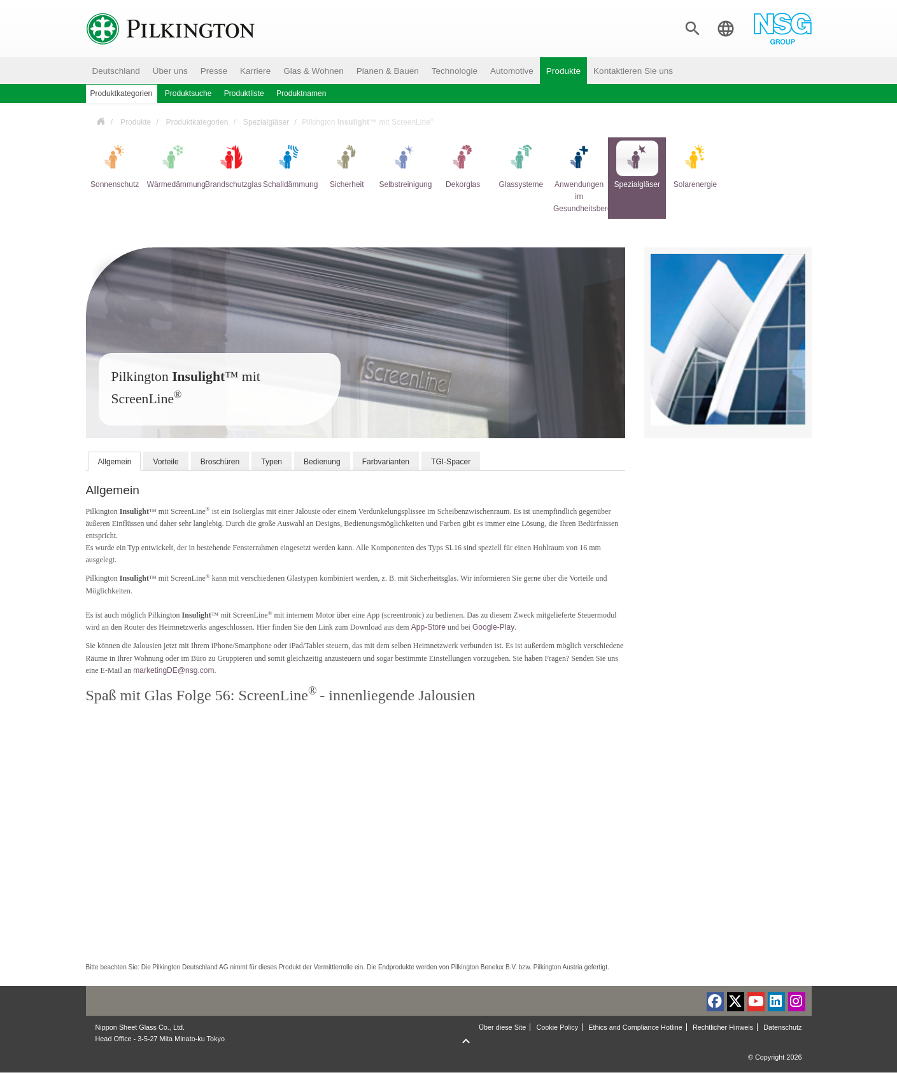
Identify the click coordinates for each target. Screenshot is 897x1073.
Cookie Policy (557, 1027)
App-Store (428, 627)
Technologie (454, 71)
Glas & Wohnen (313, 71)
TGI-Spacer (450, 461)
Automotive (511, 71)
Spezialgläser (266, 122)
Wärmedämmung (173, 165)
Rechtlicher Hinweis (723, 1027)
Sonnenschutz (114, 165)
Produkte (563, 71)
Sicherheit (347, 165)
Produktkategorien (197, 122)
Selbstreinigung (404, 165)
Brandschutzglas (231, 165)
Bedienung (322, 461)
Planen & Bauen (388, 71)
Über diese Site (502, 1027)
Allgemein (115, 461)
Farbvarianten (385, 461)
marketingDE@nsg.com (173, 670)
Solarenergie (695, 165)
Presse (214, 71)
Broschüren (220, 461)
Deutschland (116, 71)
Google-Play (493, 627)
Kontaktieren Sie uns (633, 71)
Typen (271, 461)
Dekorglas (463, 165)
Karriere (255, 71)
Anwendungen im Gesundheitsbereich (579, 177)
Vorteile (165, 461)
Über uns (170, 71)
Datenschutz (782, 1027)
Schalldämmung (288, 165)
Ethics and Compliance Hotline (635, 1027)
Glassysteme (521, 165)
